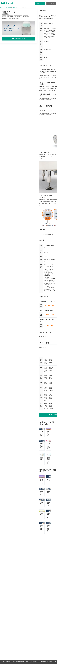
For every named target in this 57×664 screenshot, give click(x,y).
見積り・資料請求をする (18, 38)
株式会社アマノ (5, 13)
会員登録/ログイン (40, 3)
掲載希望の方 (51, 3)
